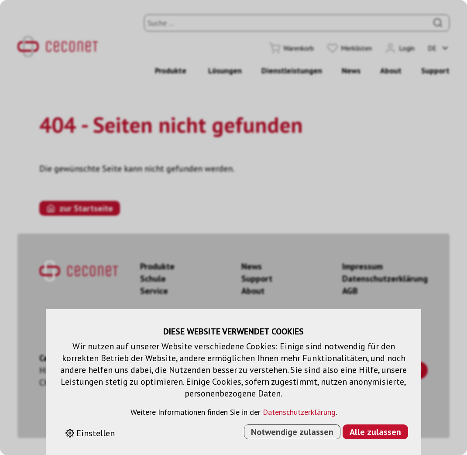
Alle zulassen (375, 432)
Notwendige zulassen (292, 432)
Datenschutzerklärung (299, 412)
